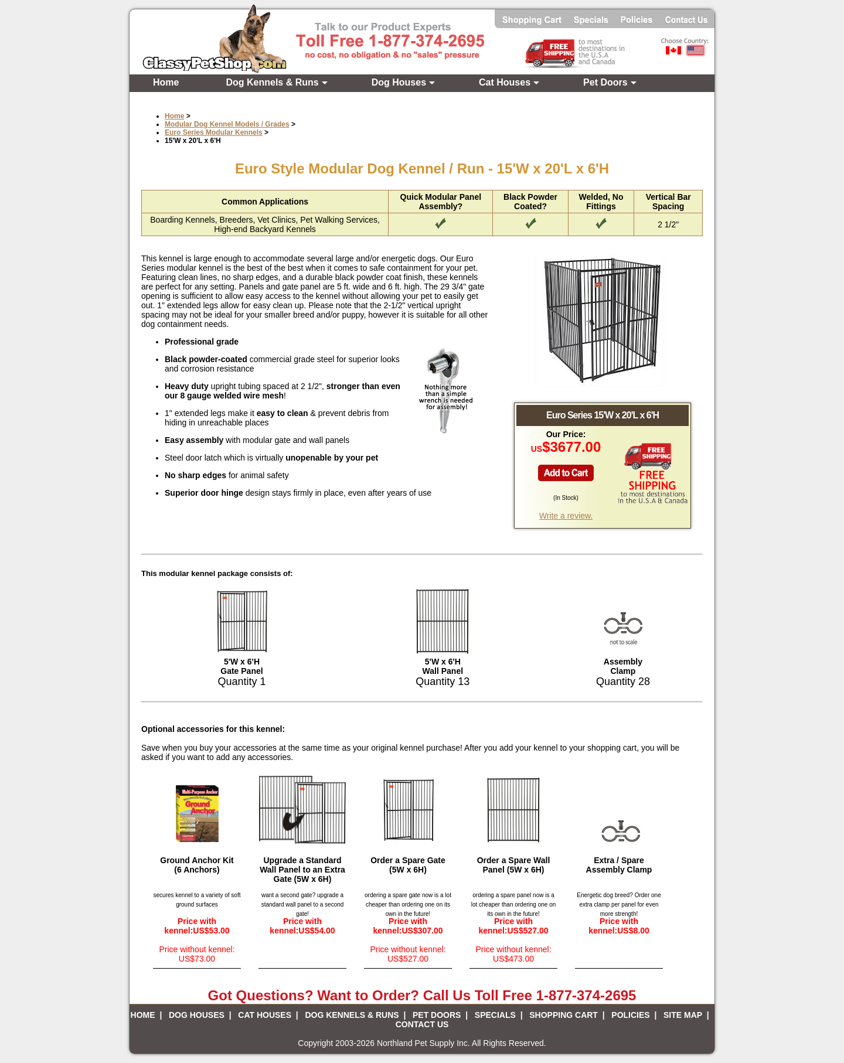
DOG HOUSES (196, 1015)
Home (166, 82)
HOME (143, 1015)
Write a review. (566, 515)
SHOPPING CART (563, 1015)
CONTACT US (422, 1024)
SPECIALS (495, 1015)
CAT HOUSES (264, 1015)
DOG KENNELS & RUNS (352, 1015)
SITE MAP (682, 1015)
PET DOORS (437, 1015)
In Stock (565, 498)
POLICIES (630, 1015)
